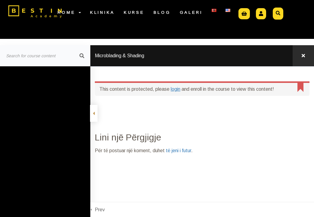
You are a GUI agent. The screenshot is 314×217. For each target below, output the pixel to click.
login (175, 89)
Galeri (191, 12)
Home (69, 12)
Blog (162, 12)
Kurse (134, 12)
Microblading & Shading (119, 55)
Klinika (102, 12)
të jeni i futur (178, 150)
